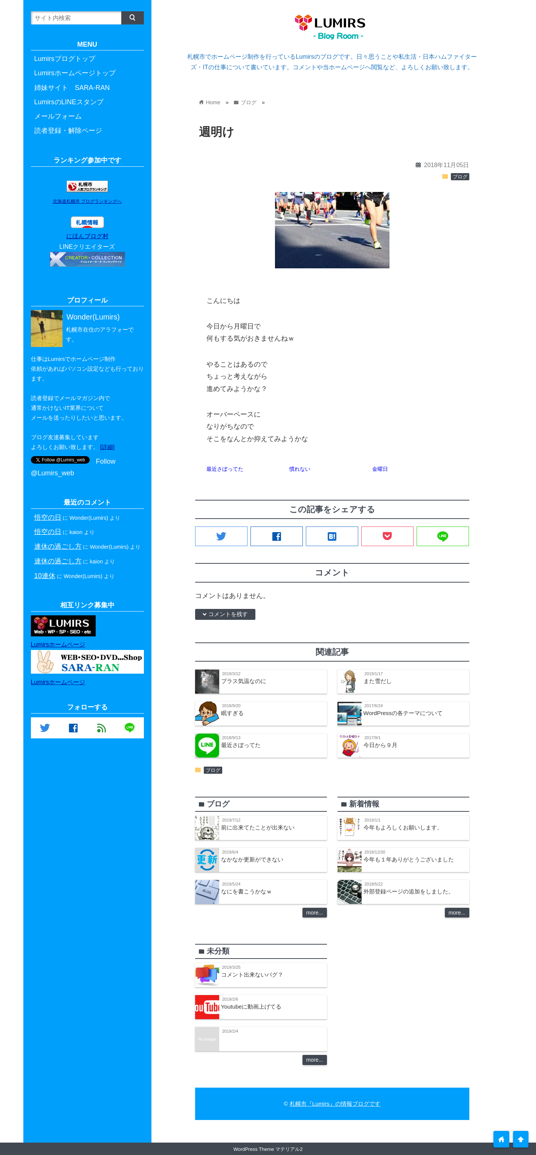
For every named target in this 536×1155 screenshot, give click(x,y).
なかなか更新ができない (252, 859)
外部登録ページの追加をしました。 (408, 891)
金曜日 (380, 469)
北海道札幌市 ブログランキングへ (87, 201)
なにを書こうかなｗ (246, 891)
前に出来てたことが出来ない (258, 827)
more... (314, 913)
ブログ (460, 177)
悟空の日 (47, 517)
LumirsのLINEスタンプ (69, 102)
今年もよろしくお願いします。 (403, 827)
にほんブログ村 (87, 236)
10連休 (44, 576)
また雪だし (377, 681)
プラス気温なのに (243, 681)
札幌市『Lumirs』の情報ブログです (335, 1103)
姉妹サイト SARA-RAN (72, 87)
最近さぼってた (224, 469)
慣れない (299, 469)
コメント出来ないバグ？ (252, 974)
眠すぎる (232, 713)
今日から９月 (380, 745)
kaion (76, 532)
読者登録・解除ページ (68, 130)
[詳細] (107, 447)
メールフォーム (58, 116)
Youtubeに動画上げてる (251, 1006)
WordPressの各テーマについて (403, 713)
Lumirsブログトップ (64, 58)
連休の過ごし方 (58, 546)
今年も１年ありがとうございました (408, 859)
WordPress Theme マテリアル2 (268, 1149)
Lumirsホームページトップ (75, 73)
